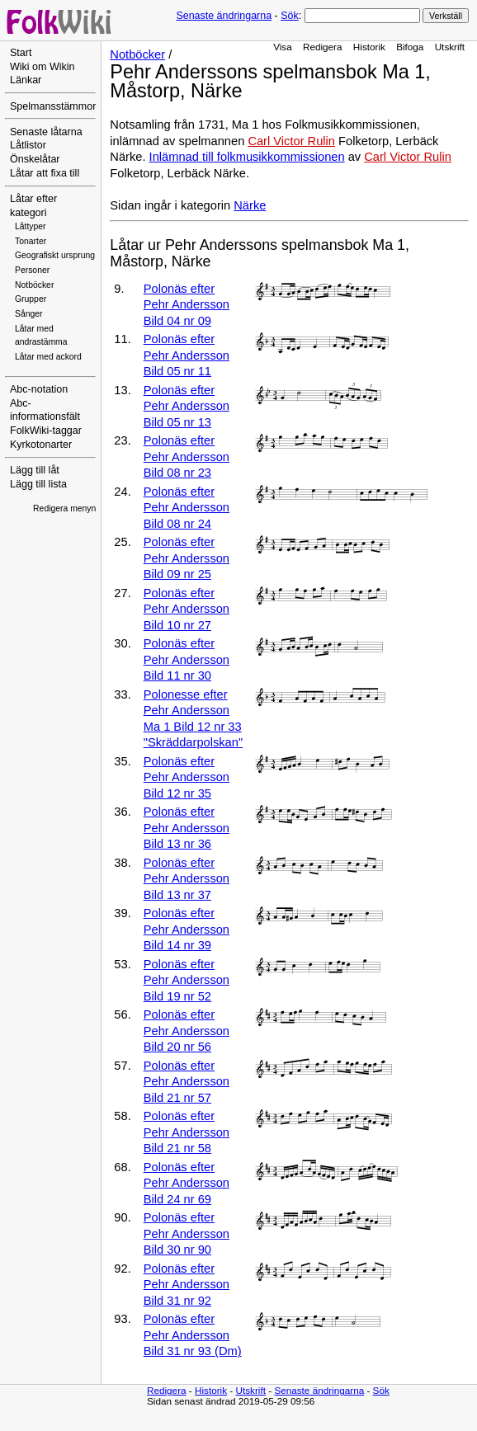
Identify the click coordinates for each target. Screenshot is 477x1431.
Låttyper (30, 226)
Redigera (322, 46)
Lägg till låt (34, 470)
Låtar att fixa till (44, 173)
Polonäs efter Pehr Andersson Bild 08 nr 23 (186, 456)
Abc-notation (39, 389)
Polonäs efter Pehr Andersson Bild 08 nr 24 (186, 507)
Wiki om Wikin (42, 67)
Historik (369, 46)
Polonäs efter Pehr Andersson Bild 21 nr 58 (186, 1132)
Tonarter (30, 241)
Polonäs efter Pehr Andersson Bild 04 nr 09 (186, 304)
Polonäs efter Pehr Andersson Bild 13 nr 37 (186, 878)
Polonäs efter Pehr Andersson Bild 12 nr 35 (186, 777)
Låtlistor (28, 145)
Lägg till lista (38, 484)
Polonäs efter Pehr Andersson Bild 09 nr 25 (186, 558)
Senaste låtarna (46, 132)
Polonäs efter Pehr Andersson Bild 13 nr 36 (186, 827)
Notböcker (34, 284)
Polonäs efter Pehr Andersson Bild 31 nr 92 (186, 1284)
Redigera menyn (64, 508)
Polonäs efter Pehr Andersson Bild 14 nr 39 (186, 929)
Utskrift (450, 46)
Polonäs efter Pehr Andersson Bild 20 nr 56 (186, 1030)
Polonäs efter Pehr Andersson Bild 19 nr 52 (186, 980)
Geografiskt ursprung (55, 255)
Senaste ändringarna (224, 15)
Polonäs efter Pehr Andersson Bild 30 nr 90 (186, 1233)
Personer (32, 270)
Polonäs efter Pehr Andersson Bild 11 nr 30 (186, 659)
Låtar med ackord (48, 356)
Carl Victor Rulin (291, 141)
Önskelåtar (35, 159)
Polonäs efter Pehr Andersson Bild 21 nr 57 (186, 1081)
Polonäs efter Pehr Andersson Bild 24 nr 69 (186, 1183)
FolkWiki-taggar (46, 430)
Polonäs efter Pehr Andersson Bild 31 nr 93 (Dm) (193, 1335)
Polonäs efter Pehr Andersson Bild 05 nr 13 (186, 406)
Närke (250, 205)
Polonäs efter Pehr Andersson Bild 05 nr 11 (186, 355)
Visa (282, 46)
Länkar (25, 80)
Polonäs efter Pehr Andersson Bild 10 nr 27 (186, 609)
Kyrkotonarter (41, 444)
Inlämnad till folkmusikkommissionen (247, 156)
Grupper (30, 299)
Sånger (29, 313)
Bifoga (409, 46)
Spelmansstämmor (53, 106)
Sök (289, 15)
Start (20, 53)
